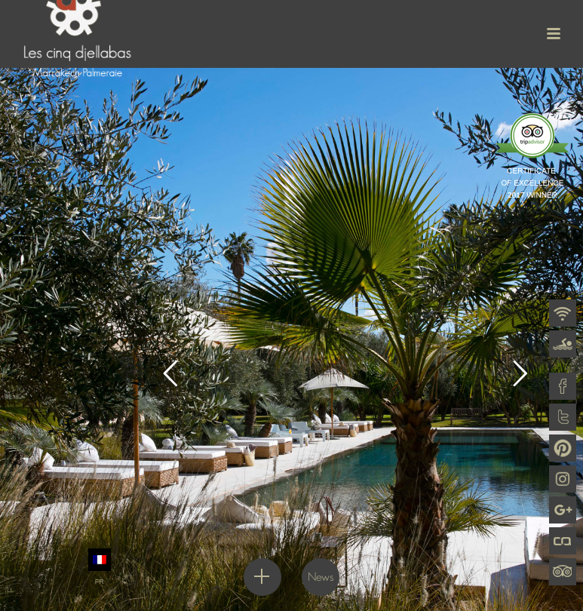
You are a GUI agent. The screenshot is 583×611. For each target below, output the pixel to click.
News (320, 576)
